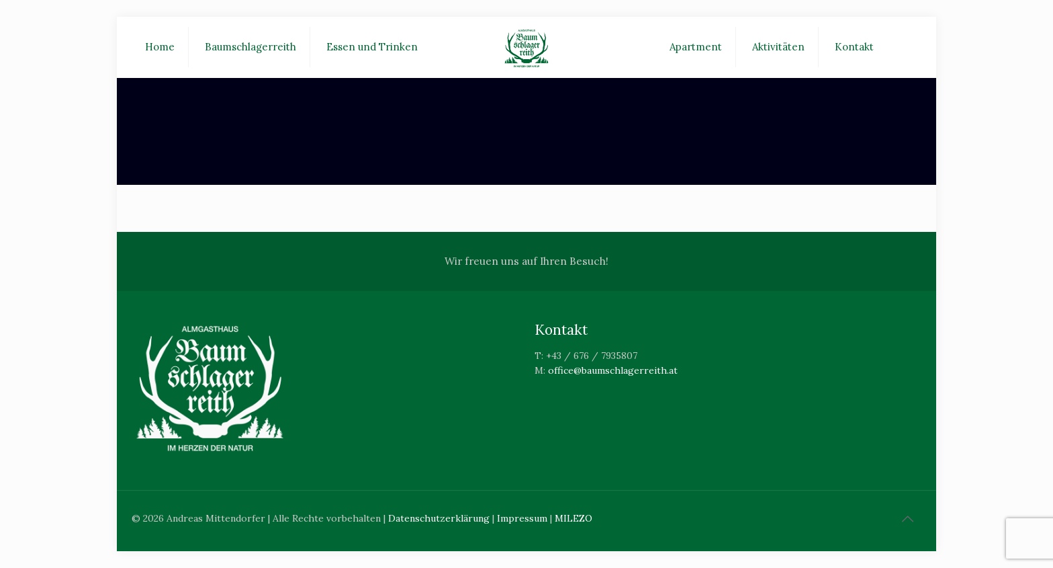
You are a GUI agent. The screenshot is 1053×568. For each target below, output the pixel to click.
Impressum (522, 518)
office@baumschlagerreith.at (613, 370)
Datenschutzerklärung (439, 518)
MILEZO (573, 518)
